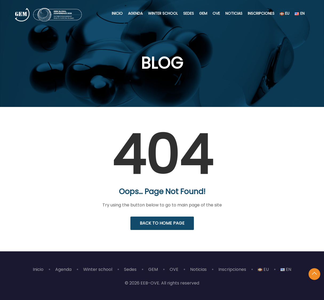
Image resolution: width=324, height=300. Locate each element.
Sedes (188, 13)
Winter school (163, 13)
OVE (216, 13)
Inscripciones (261, 13)
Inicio (117, 13)
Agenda (135, 13)
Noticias (233, 13)
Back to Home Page (162, 223)
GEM (203, 13)
